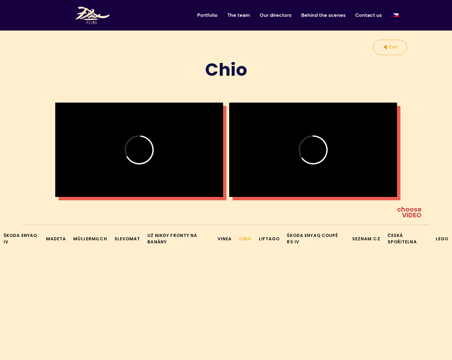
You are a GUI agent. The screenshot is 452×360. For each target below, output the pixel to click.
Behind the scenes (323, 15)
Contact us (368, 15)
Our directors (275, 15)
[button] (390, 47)
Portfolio (207, 15)
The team (238, 15)
